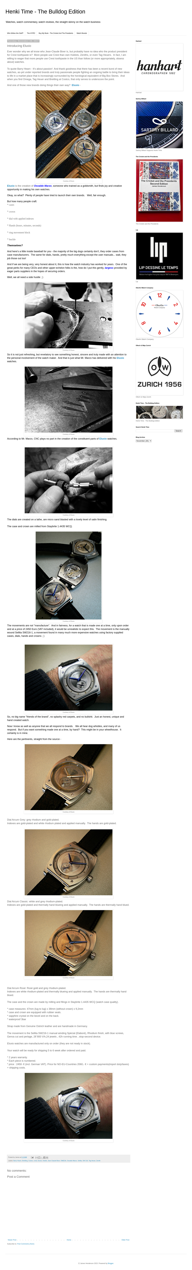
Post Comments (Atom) (25, 1244)
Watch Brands (82, 33)
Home (69, 1240)
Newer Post (12, 1240)
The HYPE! (31, 33)
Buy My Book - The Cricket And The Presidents (56, 33)
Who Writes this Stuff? (15, 33)
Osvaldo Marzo (72, 1160)
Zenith (98, 1160)
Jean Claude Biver (54, 1160)
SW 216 (85, 1160)
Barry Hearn (17, 1160)
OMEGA (63, 1160)
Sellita (80, 1160)
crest (35, 1160)
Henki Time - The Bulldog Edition (45, 12)
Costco (30, 1160)
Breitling (25, 1160)
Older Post (125, 1240)
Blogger (110, 1263)
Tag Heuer (92, 1160)
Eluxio (40, 1160)
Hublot (45, 1160)
